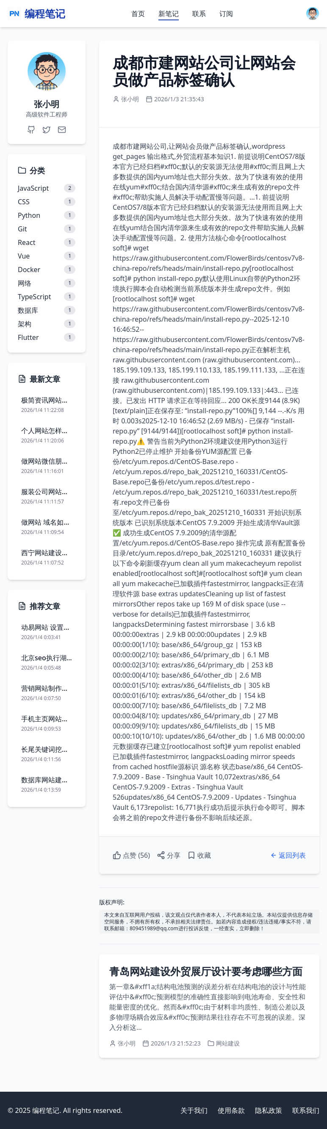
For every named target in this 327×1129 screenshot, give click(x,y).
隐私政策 (268, 1110)
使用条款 (231, 1110)
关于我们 (194, 1110)
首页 (138, 13)
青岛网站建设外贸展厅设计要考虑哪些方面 (205, 971)
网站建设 (228, 1043)
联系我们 (305, 1110)
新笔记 (168, 13)
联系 (199, 13)
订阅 (226, 13)
